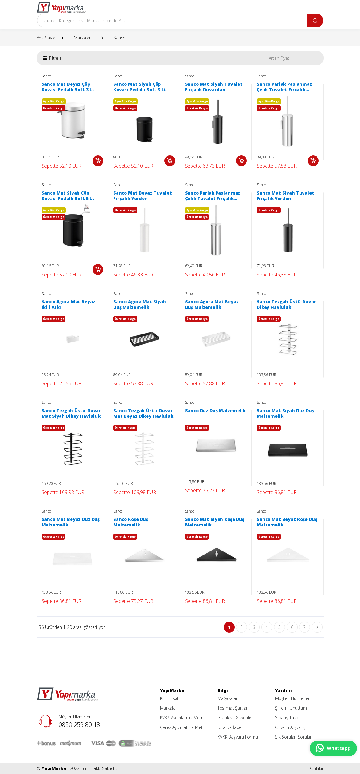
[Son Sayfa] (317, 627)
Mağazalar (227, 698)
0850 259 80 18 (79, 724)
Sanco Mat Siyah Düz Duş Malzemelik (285, 413)
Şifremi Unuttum (291, 708)
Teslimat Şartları (233, 708)
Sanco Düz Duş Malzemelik (215, 410)
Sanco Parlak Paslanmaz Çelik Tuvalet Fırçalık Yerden (213, 195)
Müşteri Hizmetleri (292, 698)
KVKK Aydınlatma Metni (182, 717)
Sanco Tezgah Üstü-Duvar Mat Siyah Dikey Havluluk (71, 413)
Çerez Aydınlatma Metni (183, 727)
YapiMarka (54, 768)
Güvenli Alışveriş (290, 727)
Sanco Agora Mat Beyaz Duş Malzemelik (212, 304)
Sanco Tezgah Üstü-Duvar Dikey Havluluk (286, 304)
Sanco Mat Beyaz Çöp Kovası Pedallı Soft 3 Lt (68, 86)
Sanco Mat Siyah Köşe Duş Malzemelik (215, 522)
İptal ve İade (229, 727)
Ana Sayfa (46, 38)
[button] (52, 58)
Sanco (120, 38)
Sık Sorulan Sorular (293, 737)
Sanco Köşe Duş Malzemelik (130, 522)
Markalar (82, 38)
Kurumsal (169, 698)
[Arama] (172, 20)
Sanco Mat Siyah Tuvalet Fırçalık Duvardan (214, 86)
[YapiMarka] (61, 8)
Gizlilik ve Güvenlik (234, 717)
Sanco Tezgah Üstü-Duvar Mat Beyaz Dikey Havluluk (143, 413)
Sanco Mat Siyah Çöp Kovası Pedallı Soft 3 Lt (139, 86)
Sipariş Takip (287, 717)
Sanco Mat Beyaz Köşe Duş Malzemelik (287, 522)
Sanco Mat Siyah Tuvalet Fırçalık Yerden (285, 195)
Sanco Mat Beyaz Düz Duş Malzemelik (71, 522)
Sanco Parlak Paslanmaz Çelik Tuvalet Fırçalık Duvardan (284, 86)
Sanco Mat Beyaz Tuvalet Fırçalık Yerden (142, 195)
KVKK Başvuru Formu (237, 737)
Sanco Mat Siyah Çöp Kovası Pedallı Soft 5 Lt (68, 195)
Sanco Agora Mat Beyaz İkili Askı (68, 304)
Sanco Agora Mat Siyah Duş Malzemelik (139, 304)
